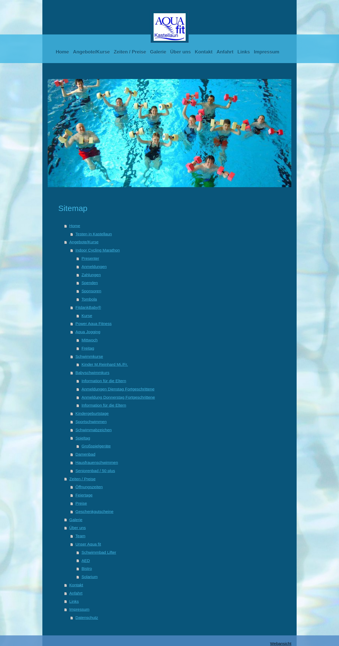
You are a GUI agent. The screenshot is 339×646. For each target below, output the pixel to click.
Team (80, 536)
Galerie (76, 519)
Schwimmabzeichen (93, 430)
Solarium (90, 576)
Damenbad (85, 454)
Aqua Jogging (87, 331)
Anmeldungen (94, 266)
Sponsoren (91, 291)
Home (74, 225)
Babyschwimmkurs (92, 372)
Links (74, 601)
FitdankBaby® (88, 307)
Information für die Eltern (104, 381)
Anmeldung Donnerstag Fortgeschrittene (118, 397)
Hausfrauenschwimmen (96, 462)
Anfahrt (76, 593)
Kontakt (76, 585)
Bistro (87, 568)
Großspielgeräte (96, 446)
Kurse (87, 315)
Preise (81, 503)
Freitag (88, 348)
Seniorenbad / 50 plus (95, 470)
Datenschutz (86, 617)
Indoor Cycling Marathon (97, 250)
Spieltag (82, 438)
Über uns (77, 527)
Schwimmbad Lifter (99, 552)
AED (86, 560)
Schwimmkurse (89, 356)
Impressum (79, 609)
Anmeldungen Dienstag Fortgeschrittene (118, 389)
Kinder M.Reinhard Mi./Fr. (105, 364)
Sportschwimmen (91, 421)
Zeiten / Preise (82, 479)
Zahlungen (91, 275)
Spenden (90, 282)
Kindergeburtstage (92, 413)
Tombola (89, 299)
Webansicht (280, 643)
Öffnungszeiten (89, 487)
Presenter (90, 258)
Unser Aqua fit (88, 544)
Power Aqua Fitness (93, 323)
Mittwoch (90, 340)
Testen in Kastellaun (93, 234)
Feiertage (84, 495)
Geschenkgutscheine (94, 511)
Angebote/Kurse (84, 242)
